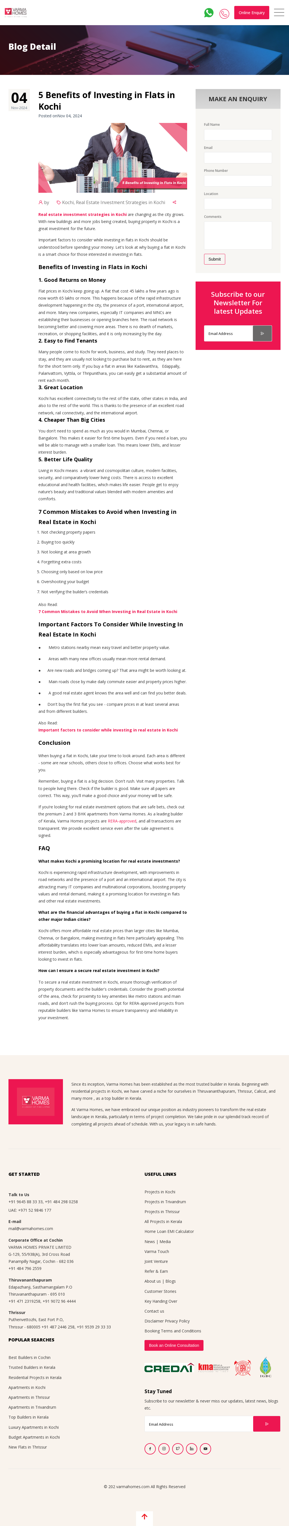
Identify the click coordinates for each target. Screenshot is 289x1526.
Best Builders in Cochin (29, 1357)
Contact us (154, 1311)
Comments (213, 216)
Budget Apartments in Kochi (34, 1437)
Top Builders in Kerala (28, 1417)
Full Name (212, 124)
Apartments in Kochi (26, 1387)
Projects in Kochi (159, 1191)
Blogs (170, 1281)
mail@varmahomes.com (30, 1228)
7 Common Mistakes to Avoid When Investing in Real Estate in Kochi (107, 611)
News (149, 1241)
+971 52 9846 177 (34, 1210)
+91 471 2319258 (24, 1301)
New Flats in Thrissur (27, 1447)
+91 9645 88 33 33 (25, 1201)
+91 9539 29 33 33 (94, 1327)
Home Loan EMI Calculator (169, 1231)
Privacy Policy (177, 1321)
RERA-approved (122, 821)
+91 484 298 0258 (61, 1201)
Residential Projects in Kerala (35, 1377)
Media (165, 1241)
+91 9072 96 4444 (59, 1301)
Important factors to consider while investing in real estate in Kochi (108, 730)
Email (208, 147)
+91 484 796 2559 (24, 1268)
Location (211, 193)
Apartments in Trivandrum (32, 1407)
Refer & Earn (156, 1271)
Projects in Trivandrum (165, 1201)
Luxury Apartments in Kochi (33, 1427)
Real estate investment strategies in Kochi (82, 214)
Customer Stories (160, 1291)
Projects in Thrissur (162, 1211)
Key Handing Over (160, 1301)
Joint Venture (156, 1261)
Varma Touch (156, 1251)
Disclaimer (154, 1321)
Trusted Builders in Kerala (31, 1367)
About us (152, 1281)
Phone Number (216, 170)
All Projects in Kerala (163, 1221)
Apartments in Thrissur (29, 1397)
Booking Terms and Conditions (172, 1331)
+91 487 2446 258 (58, 1327)
